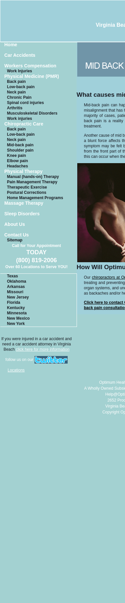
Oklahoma (16, 281)
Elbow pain (17, 161)
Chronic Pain (19, 97)
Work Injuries (19, 71)
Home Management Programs (35, 197)
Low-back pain (20, 87)
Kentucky (16, 307)
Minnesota (17, 313)
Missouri (15, 292)
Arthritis (15, 108)
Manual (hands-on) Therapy (33, 176)
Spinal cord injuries (25, 102)
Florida (13, 302)
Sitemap (15, 240)
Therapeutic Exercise (27, 187)
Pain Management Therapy (32, 182)
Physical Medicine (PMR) (31, 76)
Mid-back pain (20, 145)
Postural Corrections (26, 192)
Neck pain (16, 92)
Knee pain (16, 155)
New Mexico (18, 318)
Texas (12, 276)
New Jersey (18, 297)
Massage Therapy (23, 203)
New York (16, 323)
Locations (16, 370)
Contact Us (16, 234)
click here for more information (42, 349)
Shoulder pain (20, 150)
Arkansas (16, 286)
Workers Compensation (30, 65)
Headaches (17, 166)
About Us (14, 224)
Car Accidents (19, 55)
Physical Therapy (23, 171)
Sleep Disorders (22, 213)
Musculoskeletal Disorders (32, 113)
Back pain (16, 81)
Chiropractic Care (23, 124)
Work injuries (19, 118)
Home (10, 44)
